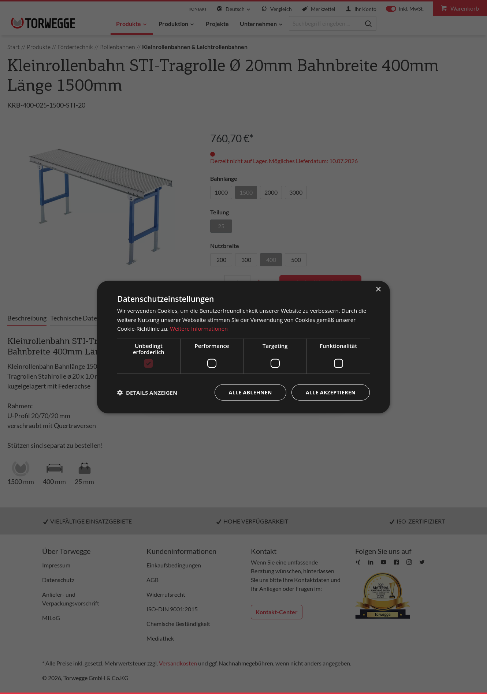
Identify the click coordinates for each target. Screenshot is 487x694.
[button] (147, 393)
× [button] (378, 289)
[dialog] (243, 347)
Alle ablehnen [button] (250, 392)
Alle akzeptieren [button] (331, 392)
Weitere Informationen (199, 328)
